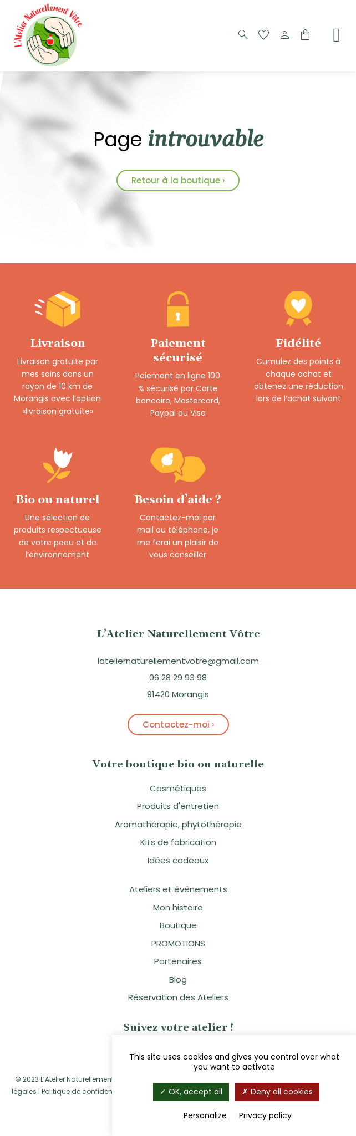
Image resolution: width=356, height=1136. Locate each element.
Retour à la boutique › (178, 180)
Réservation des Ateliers (178, 997)
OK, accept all (191, 1091)
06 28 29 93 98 (178, 677)
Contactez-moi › (178, 724)
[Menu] (336, 35)
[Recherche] (243, 35)
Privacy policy (265, 1115)
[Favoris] (264, 35)
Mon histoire (178, 907)
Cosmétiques (178, 788)
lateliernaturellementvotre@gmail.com (178, 661)
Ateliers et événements (178, 889)
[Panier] (305, 35)
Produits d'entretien (178, 806)
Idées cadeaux (178, 860)
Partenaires (178, 961)
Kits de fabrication (178, 842)
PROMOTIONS (178, 943)
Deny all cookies (277, 1091)
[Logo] (50, 66)
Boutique (178, 925)
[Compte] (284, 35)
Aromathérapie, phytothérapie (178, 824)
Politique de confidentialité (86, 1091)
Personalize (205, 1115)
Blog (178, 979)
